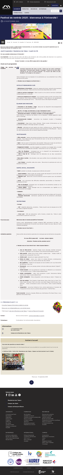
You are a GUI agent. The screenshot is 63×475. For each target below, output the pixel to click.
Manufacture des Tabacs (14, 400)
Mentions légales (14, 471)
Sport (43, 439)
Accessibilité (50, 468)
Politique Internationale (29, 435)
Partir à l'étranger (28, 439)
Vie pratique (45, 443)
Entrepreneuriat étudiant (29, 423)
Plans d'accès (38, 468)
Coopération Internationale (30, 436)
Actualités (21, 42)
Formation (25, 9)
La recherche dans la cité (47, 423)
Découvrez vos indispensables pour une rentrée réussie (16, 308)
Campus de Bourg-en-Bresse (16, 406)
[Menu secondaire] (3, 42)
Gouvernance (8, 415)
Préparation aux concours (29, 424)
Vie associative (45, 435)
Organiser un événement (11, 426)
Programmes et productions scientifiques (51, 420)
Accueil (8, 42)
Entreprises (42, 9)
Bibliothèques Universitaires (48, 436)
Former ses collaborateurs (11, 435)
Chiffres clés (8, 421)
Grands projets (9, 418)
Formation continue (28, 420)
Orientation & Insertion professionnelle (32, 417)
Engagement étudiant (47, 441)
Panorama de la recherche (48, 414)
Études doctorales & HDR (47, 418)
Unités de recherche (46, 417)
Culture (43, 438)
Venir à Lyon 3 (27, 438)
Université (17, 9)
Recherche (34, 9)
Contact (29, 468)
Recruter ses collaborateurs (12, 436)
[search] (56, 11)
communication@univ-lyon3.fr (36, 315)
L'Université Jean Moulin (11, 414)
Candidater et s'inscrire (29, 415)
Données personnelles (28, 471)
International (18, 12)
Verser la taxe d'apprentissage (12, 438)
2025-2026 (36, 42)
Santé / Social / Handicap (47, 442)
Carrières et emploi (10, 424)
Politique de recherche (47, 415)
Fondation (8, 420)
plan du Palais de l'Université (36, 311)
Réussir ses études (28, 418)
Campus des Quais (13, 403)
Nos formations (27, 414)
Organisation (8, 417)
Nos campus (8, 423)
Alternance (26, 421)
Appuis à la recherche (47, 421)
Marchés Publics (9, 439)
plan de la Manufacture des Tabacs (18, 311)
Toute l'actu (28, 42)
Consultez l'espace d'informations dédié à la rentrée (15, 305)
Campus (27, 12)
